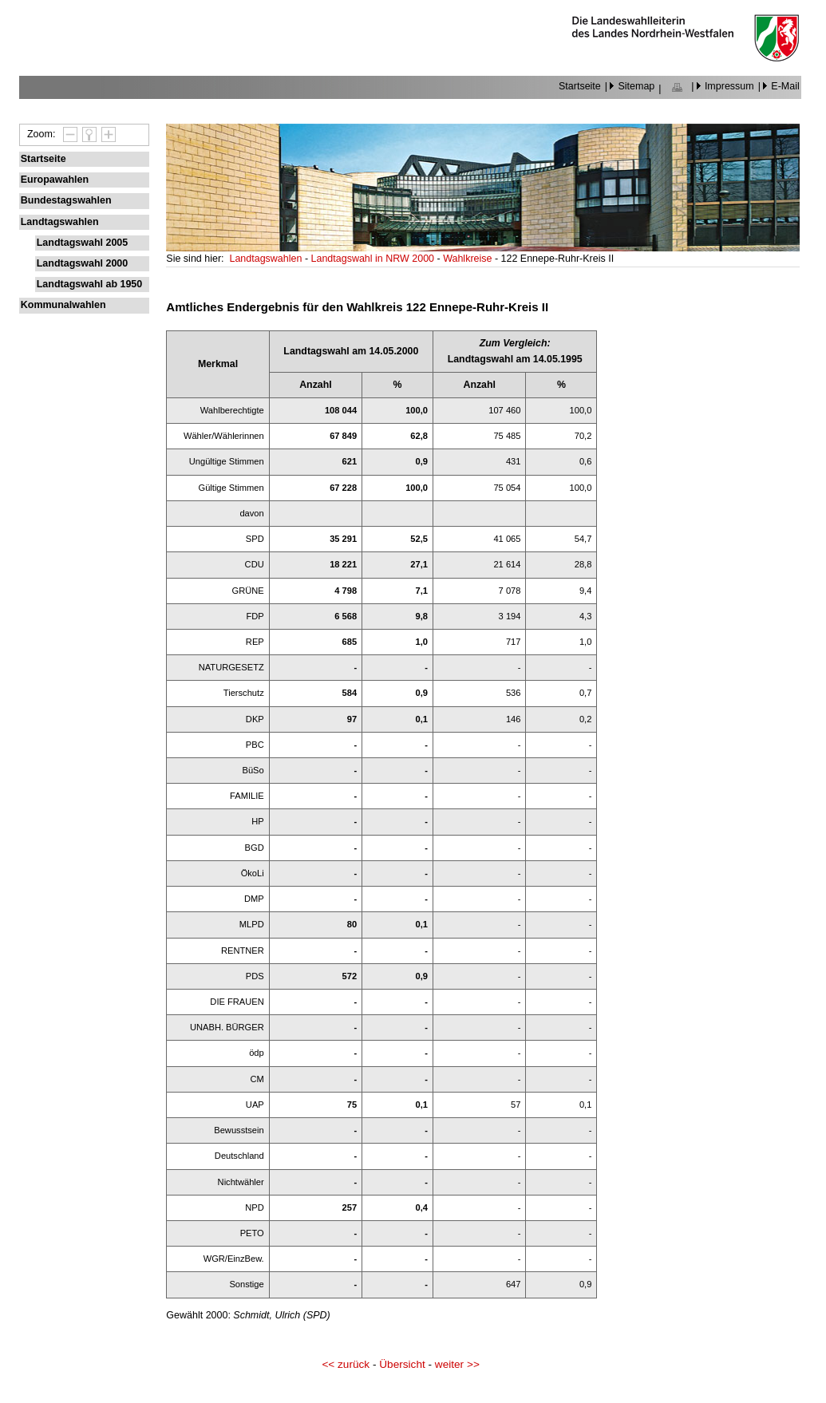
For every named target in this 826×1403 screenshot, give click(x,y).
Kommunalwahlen (63, 304)
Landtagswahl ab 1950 (90, 284)
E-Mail (785, 86)
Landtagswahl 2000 (82, 263)
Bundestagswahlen (66, 200)
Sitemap (636, 86)
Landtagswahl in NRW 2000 (374, 258)
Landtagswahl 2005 (82, 242)
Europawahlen (55, 179)
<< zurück (346, 1364)
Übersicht (402, 1364)
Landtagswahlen (60, 221)
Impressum (729, 86)
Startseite (580, 86)
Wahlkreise (469, 258)
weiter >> (457, 1364)
